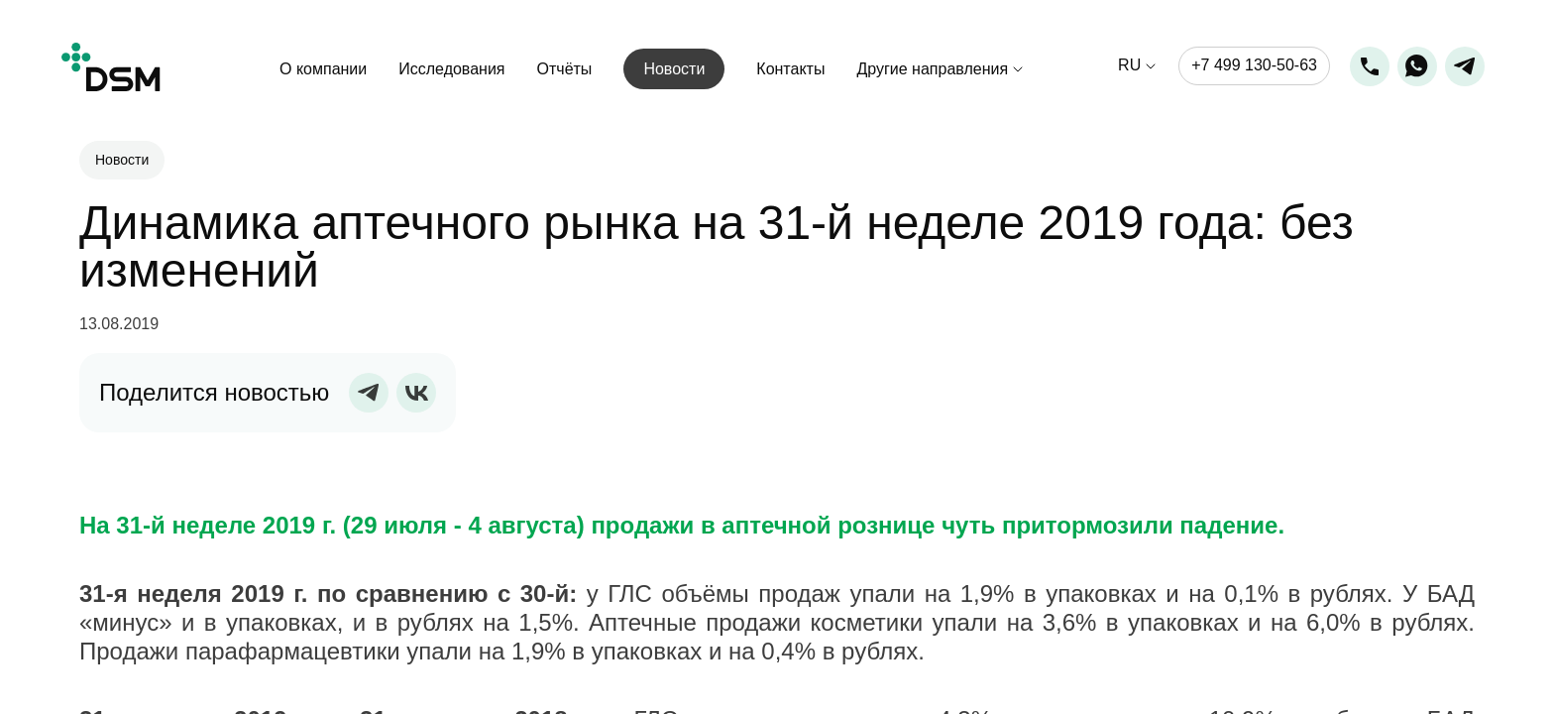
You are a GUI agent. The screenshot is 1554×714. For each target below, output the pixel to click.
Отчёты (565, 68)
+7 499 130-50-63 (1254, 65)
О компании (323, 68)
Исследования (451, 68)
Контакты (790, 68)
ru (1129, 66)
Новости (674, 68)
